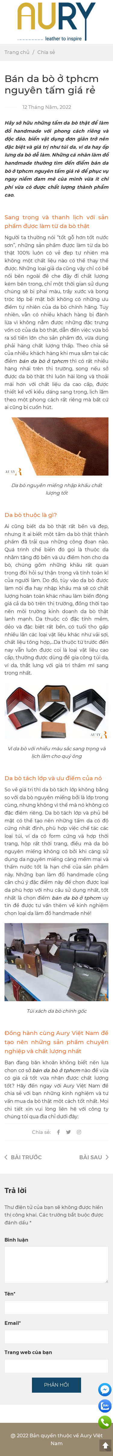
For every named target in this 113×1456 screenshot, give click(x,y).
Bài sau (93, 1157)
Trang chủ (17, 52)
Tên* (10, 1293)
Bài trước (23, 1157)
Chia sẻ (46, 52)
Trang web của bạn (28, 1352)
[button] (105, 22)
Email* (13, 1322)
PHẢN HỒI (56, 1385)
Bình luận (16, 1239)
